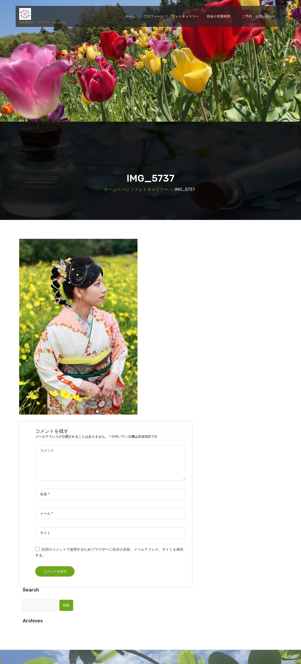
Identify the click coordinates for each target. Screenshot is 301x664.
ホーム (130, 16)
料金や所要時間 (218, 16)
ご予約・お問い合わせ (257, 16)
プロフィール (154, 16)
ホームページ (116, 189)
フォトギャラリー (185, 16)
